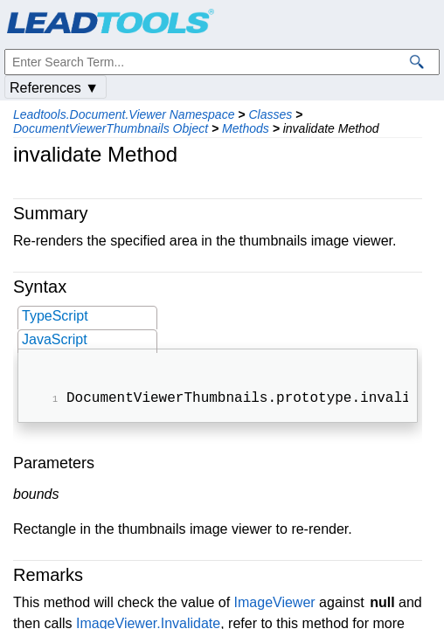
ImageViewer (275, 604)
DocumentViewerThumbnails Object (110, 128)
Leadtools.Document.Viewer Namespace (123, 114)
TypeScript (55, 315)
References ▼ (54, 87)
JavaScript (54, 339)
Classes (270, 114)
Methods (245, 128)
